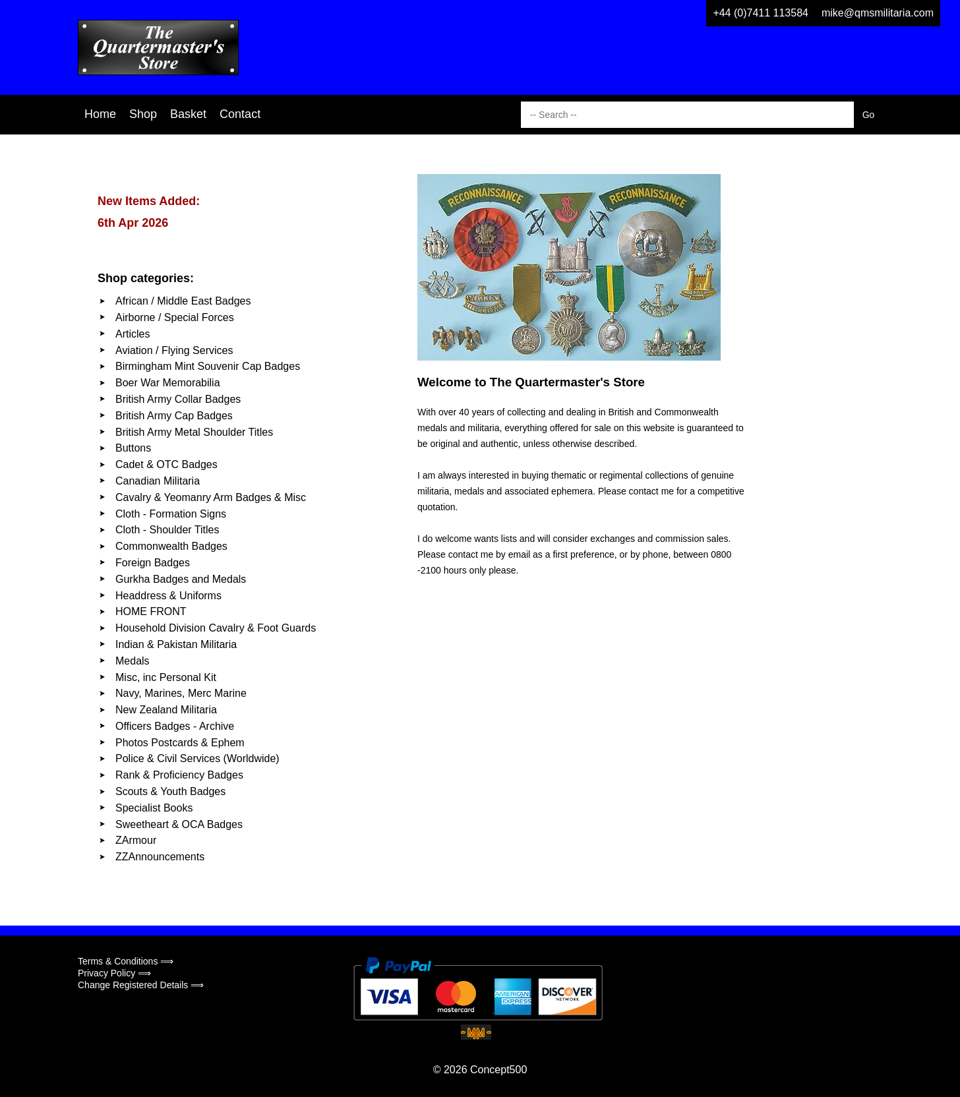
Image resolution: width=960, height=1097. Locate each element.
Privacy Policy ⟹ (114, 973)
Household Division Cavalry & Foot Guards (215, 628)
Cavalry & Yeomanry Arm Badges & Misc (210, 497)
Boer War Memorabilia (167, 382)
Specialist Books (154, 808)
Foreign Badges (152, 562)
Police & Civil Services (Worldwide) (197, 758)
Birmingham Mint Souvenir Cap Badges (207, 366)
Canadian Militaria (157, 481)
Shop (143, 114)
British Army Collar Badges (178, 399)
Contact (240, 114)
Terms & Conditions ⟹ (125, 961)
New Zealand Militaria (166, 709)
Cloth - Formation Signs (170, 513)
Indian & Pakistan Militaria (176, 644)
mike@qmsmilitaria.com (878, 12)
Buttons (133, 448)
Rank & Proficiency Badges (179, 775)
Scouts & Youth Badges (170, 791)
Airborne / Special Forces (174, 317)
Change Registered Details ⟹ (141, 985)
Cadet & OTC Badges (166, 464)
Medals (132, 661)
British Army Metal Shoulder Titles (194, 432)
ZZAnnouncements (159, 856)
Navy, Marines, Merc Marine (181, 693)
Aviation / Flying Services (174, 350)
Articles (132, 334)
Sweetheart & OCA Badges (179, 824)
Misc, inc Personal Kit (165, 677)
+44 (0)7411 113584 (760, 12)
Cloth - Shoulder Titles (167, 529)
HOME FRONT (151, 611)
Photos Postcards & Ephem (180, 742)
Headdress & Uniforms (168, 595)
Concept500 (498, 1069)
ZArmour (135, 840)
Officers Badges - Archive (174, 726)
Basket (188, 114)
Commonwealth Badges (171, 546)
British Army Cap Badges (174, 415)
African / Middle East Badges (183, 301)
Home (100, 114)
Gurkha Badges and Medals (180, 579)
